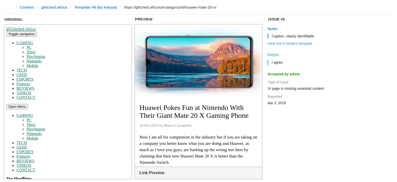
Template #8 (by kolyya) (95, 7)
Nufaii (272, 29)
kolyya (273, 55)
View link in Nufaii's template (290, 43)
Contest (27, 7)
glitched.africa (54, 7)
